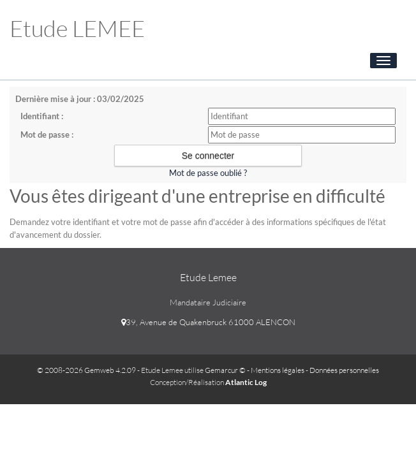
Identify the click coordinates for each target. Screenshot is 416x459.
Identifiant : (41, 116)
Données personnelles (344, 370)
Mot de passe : (46, 134)
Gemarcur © (225, 370)
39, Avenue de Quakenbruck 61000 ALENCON (208, 322)
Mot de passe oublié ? (208, 173)
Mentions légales (277, 370)
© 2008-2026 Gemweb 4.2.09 (86, 370)
